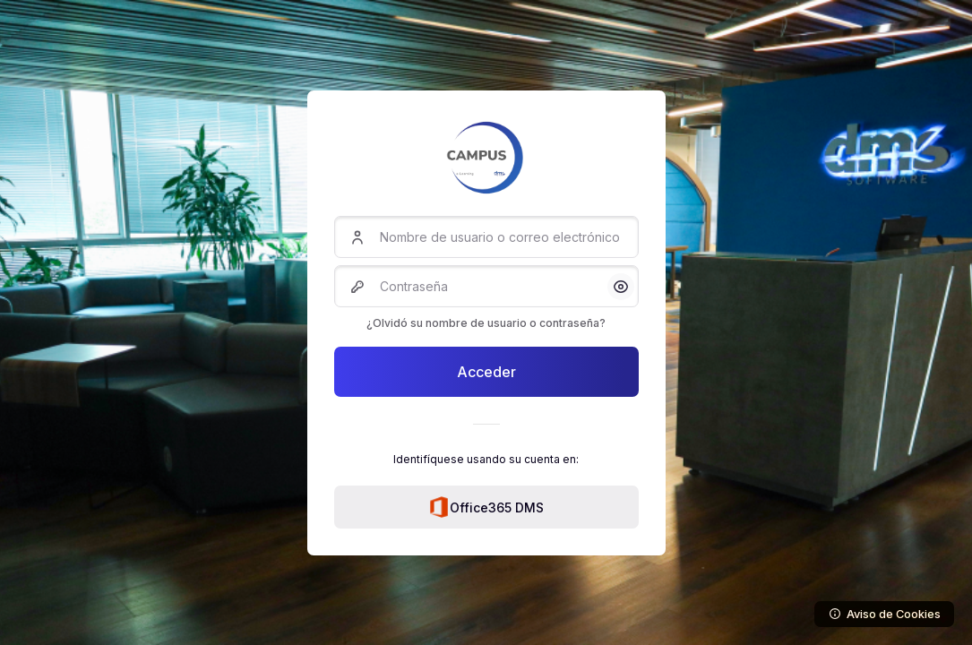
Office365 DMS (486, 507)
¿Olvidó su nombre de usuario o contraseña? (486, 323)
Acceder (486, 372)
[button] (620, 286)
